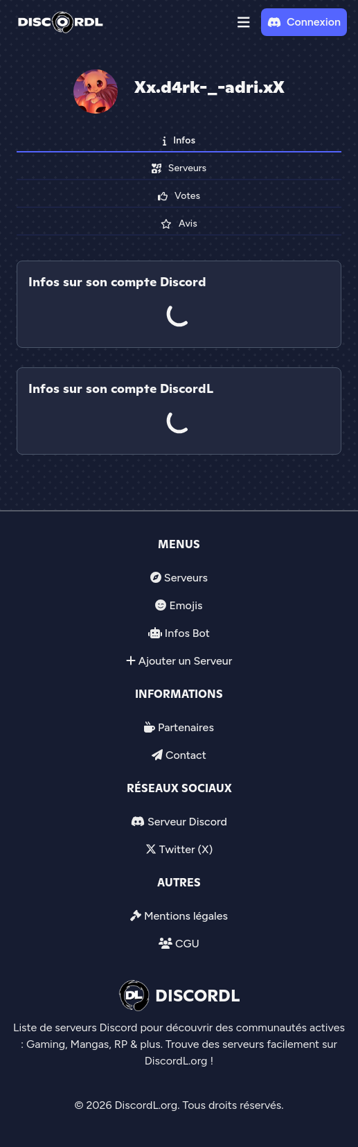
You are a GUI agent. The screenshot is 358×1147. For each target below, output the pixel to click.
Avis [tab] (179, 223)
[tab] (179, 358)
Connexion (304, 21)
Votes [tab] (179, 196)
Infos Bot (187, 633)
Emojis (185, 605)
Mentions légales (186, 915)
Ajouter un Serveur (185, 660)
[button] (244, 22)
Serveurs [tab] (179, 168)
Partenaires (186, 727)
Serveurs (186, 577)
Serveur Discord (187, 821)
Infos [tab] (179, 140)
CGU (187, 943)
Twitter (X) (186, 849)
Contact (185, 755)
